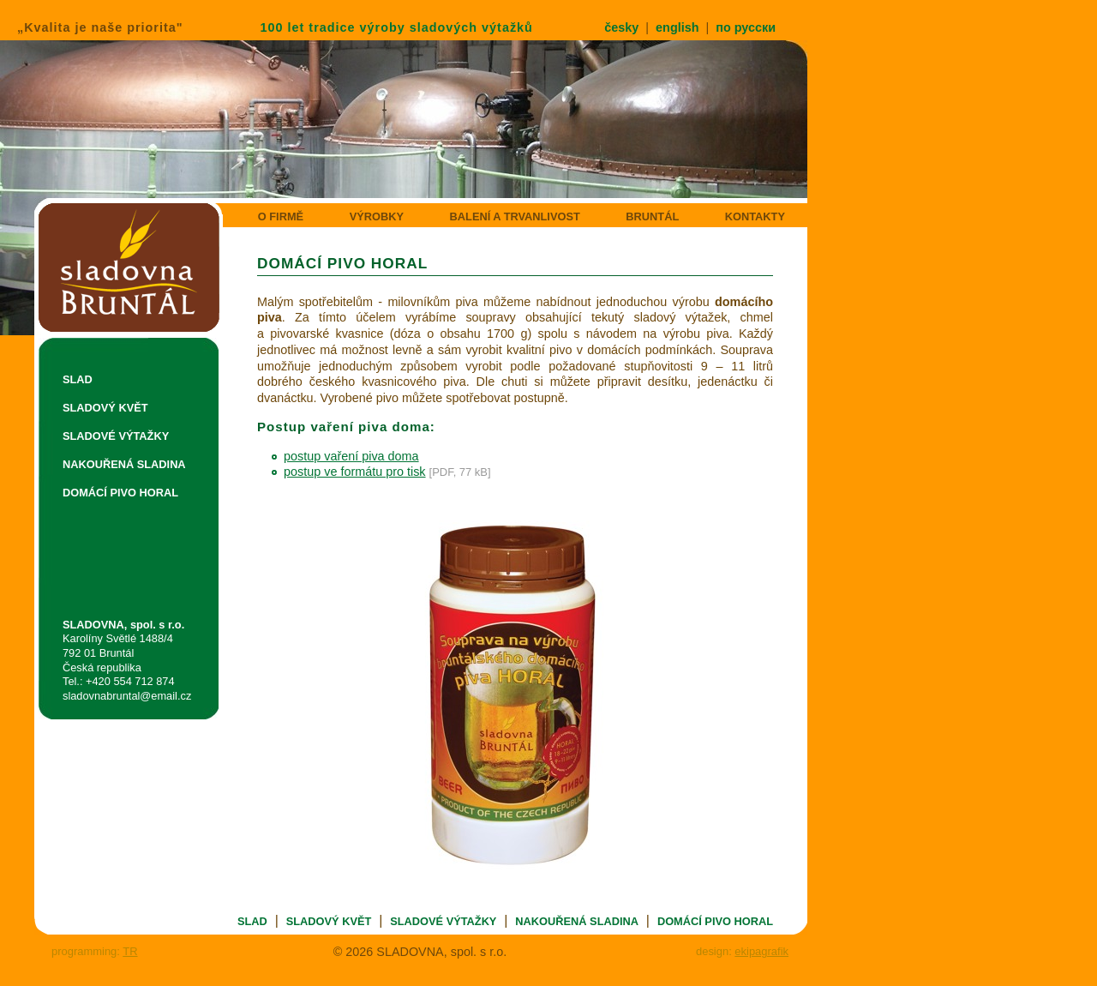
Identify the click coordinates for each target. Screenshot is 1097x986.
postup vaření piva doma (351, 456)
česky (621, 27)
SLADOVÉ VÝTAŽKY (116, 436)
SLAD (78, 379)
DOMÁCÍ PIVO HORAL (120, 492)
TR (130, 951)
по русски (746, 27)
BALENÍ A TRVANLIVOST (515, 216)
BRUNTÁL (652, 216)
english (677, 27)
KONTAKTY (755, 216)
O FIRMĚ (280, 216)
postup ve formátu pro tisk (355, 471)
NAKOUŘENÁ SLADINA (124, 464)
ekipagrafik (761, 951)
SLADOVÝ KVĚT (105, 407)
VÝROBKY (377, 216)
